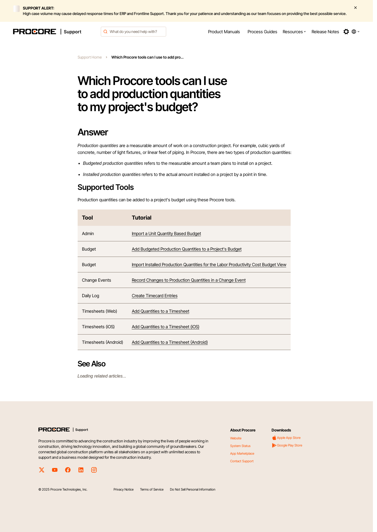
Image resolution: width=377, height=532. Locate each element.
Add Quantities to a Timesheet (160, 311)
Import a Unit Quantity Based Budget (166, 233)
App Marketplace (242, 453)
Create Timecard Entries (155, 295)
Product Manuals (224, 31)
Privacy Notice (123, 489)
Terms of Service (151, 489)
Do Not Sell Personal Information (192, 489)
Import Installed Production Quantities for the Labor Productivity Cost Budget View (209, 264)
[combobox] (133, 32)
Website (235, 438)
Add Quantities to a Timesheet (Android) (170, 342)
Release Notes (325, 31)
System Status (240, 446)
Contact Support (242, 461)
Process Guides (262, 31)
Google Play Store (287, 445)
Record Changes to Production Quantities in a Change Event (189, 280)
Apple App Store (286, 437)
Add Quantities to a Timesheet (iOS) (165, 326)
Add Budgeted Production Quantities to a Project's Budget (187, 249)
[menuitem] (224, 31)
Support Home (90, 57)
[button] (294, 31)
